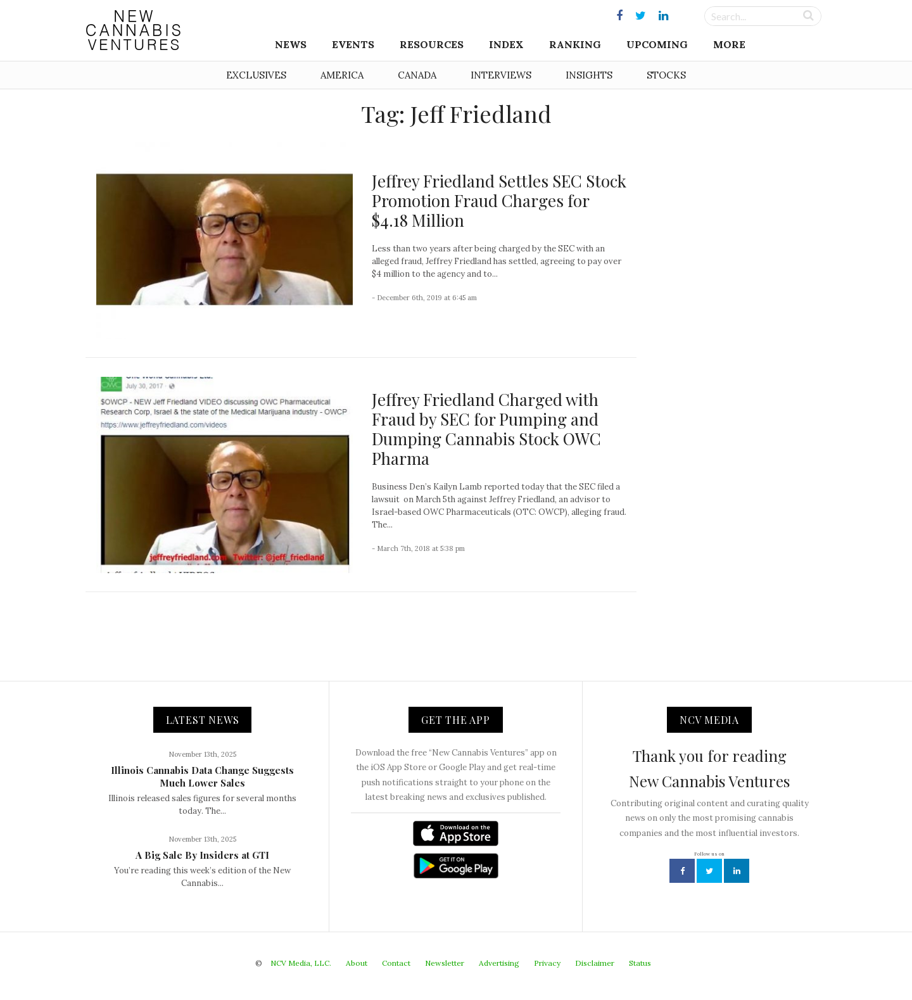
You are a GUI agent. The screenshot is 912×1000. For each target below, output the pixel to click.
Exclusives (256, 75)
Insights (589, 75)
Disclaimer (594, 963)
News (291, 44)
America (342, 75)
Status (640, 963)
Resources (432, 44)
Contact (396, 963)
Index (506, 44)
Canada (417, 75)
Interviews (501, 75)
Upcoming (657, 44)
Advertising (499, 963)
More (729, 44)
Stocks (666, 75)
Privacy (547, 963)
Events (353, 44)
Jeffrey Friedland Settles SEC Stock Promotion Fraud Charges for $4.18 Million (499, 200)
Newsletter (444, 963)
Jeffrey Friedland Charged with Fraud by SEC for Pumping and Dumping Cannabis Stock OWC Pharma (486, 429)
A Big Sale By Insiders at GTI (202, 855)
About (356, 963)
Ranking (575, 44)
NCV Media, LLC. (300, 963)
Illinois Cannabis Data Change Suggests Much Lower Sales (202, 776)
